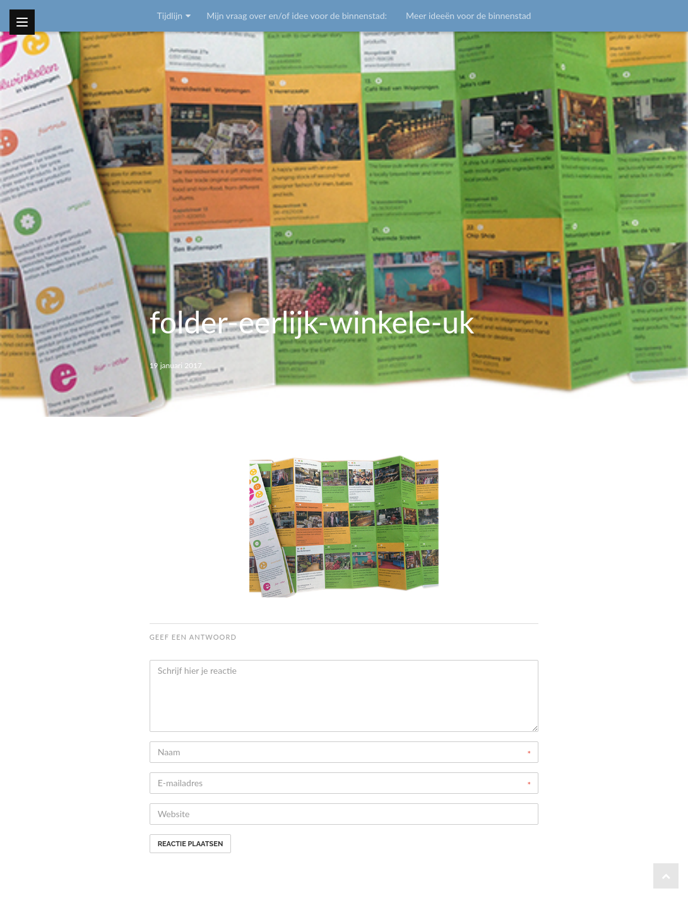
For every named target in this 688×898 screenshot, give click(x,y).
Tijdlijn (170, 15)
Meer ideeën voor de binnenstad (468, 15)
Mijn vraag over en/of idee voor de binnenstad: (296, 15)
